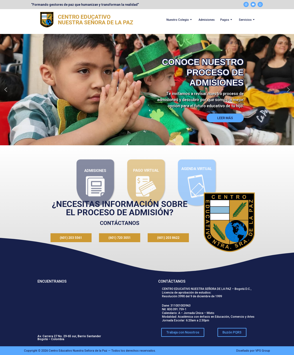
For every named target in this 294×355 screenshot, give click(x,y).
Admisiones (207, 20)
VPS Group (262, 350)
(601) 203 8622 (168, 238)
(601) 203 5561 (71, 238)
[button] (6, 90)
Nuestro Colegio (179, 20)
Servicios (247, 20)
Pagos (226, 20)
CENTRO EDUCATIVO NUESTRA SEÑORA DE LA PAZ (95, 20)
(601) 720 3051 (119, 238)
